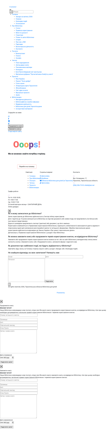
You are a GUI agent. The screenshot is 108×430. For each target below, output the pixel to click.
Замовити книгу (14, 129)
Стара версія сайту (15, 131)
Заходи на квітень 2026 (24, 17)
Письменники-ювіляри (24, 67)
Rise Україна (20, 79)
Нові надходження (22, 63)
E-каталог (13, 7)
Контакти (19, 49)
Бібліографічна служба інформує (27, 102)
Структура (19, 35)
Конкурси (19, 70)
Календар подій (21, 21)
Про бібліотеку (17, 26)
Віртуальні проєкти (22, 93)
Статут (18, 28)
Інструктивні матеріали (24, 109)
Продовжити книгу (15, 126)
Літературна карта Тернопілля (26, 86)
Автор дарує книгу (22, 65)
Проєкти (15, 76)
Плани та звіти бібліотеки (25, 37)
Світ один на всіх (22, 90)
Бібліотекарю (17, 97)
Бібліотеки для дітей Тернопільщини (29, 106)
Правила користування (24, 30)
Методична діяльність (24, 99)
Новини (18, 19)
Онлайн (18, 58)
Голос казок (20, 83)
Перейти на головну (26, 166)
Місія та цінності (22, 33)
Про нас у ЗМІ (21, 42)
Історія (18, 40)
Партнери (19, 44)
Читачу (14, 60)
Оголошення (20, 23)
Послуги (15, 51)
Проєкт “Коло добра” (23, 81)
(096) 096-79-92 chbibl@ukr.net (83, 185)
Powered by (75, 293)
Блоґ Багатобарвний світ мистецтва (29, 72)
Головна (15, 14)
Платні (18, 56)
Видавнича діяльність (24, 104)
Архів (18, 95)
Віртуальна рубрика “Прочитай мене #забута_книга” (34, 74)
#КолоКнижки (21, 88)
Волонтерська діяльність (25, 47)
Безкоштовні (20, 53)
